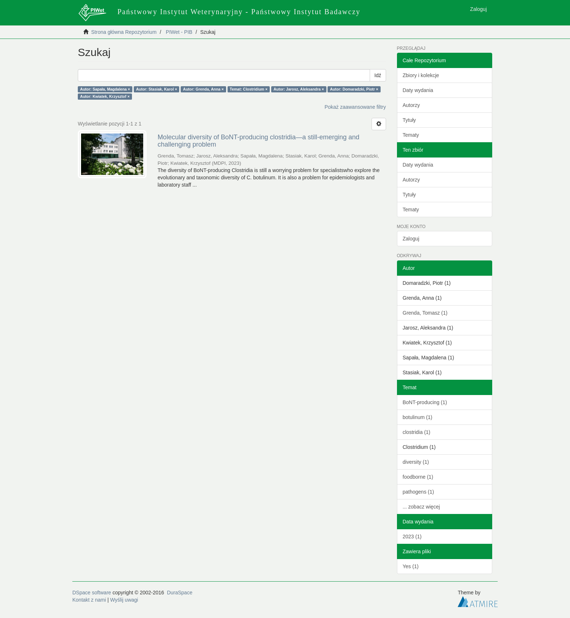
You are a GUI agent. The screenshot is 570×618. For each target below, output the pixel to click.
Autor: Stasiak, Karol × (156, 89)
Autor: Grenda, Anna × (203, 89)
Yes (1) (411, 566)
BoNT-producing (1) (425, 402)
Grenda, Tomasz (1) (425, 313)
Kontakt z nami (89, 600)
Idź (377, 75)
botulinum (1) (418, 417)
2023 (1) (412, 536)
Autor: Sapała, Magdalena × (105, 89)
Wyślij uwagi (124, 600)
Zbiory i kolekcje (421, 75)
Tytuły (409, 120)
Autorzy (411, 105)
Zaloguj (411, 239)
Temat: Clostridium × (249, 89)
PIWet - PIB (179, 32)
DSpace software (91, 592)
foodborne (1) (418, 477)
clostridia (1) (416, 432)
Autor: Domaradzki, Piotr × (354, 89)
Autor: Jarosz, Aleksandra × (298, 89)
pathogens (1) (418, 492)
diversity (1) (416, 462)
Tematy (411, 135)
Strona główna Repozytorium (124, 32)
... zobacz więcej (421, 507)
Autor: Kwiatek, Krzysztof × (104, 96)
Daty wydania (418, 90)
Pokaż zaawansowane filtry (355, 107)
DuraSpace (179, 592)
